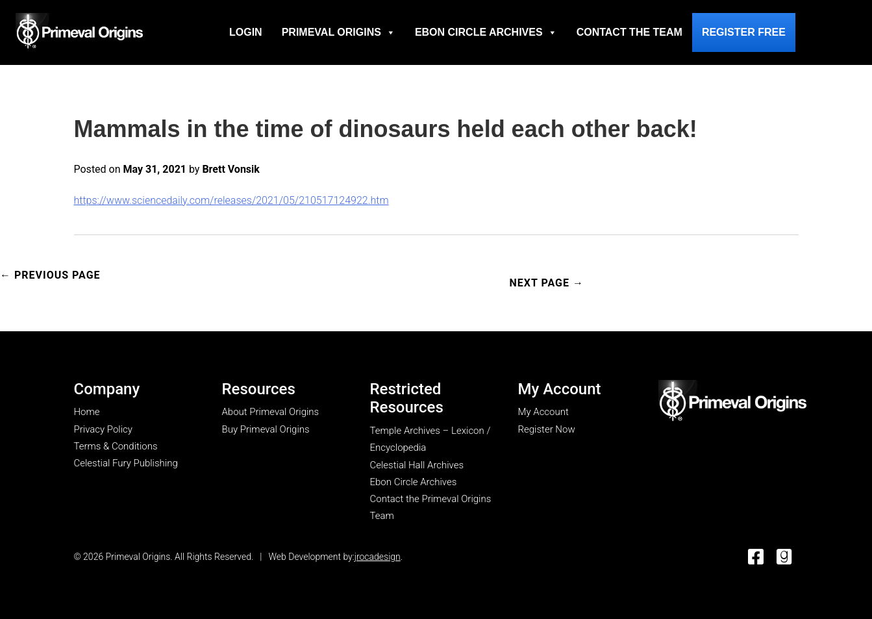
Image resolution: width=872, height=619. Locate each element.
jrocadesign (378, 556)
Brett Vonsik (230, 169)
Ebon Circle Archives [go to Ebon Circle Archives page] (413, 482)
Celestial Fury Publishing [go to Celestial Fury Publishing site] (126, 463)
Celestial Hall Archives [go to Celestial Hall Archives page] (417, 465)
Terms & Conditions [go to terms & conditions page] (116, 446)
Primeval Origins (338, 32)
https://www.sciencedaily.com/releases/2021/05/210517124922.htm (231, 200)
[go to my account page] (732, 401)
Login (245, 32)
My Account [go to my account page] (543, 412)
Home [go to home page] (87, 412)
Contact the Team (629, 32)
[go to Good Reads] (784, 557)
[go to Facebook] (756, 557)
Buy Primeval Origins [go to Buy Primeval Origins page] (266, 429)
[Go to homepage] (79, 31)
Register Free (744, 32)
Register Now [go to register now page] (546, 429)
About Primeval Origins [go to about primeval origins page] (270, 412)
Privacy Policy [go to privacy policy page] (103, 429)
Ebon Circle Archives (486, 32)
